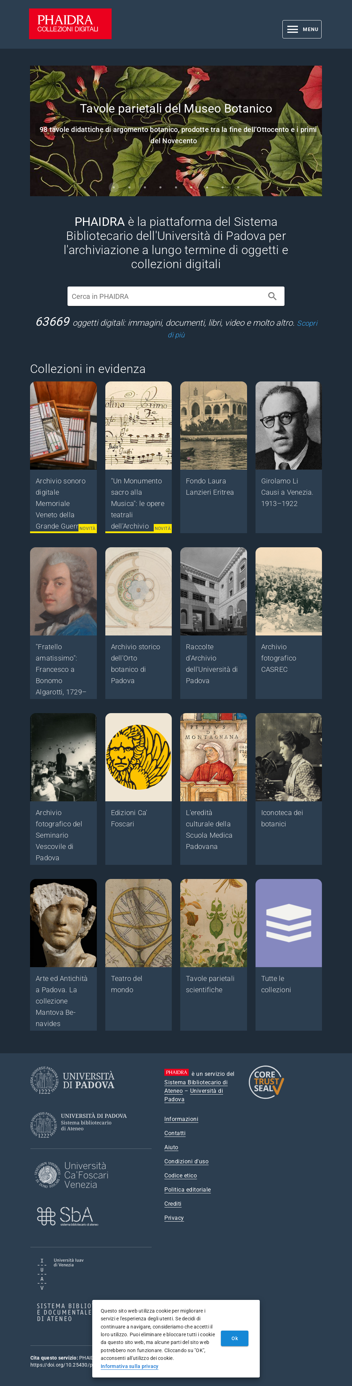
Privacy (174, 1218)
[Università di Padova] (72, 1099)
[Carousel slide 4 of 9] (160, 187)
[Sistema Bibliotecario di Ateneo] (81, 1144)
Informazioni (181, 1119)
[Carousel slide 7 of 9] (207, 187)
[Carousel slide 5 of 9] (176, 187)
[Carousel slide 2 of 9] (129, 187)
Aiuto (171, 1147)
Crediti (173, 1203)
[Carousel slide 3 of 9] (145, 187)
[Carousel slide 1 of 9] (114, 187)
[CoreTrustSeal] (266, 1098)
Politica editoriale (187, 1189)
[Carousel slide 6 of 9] (191, 187)
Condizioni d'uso (186, 1161)
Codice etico (180, 1175)
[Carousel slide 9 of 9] (238, 187)
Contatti (175, 1133)
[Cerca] (272, 296)
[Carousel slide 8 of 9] (223, 187)
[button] (302, 29)
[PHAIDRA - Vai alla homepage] (70, 37)
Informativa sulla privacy (129, 1366)
